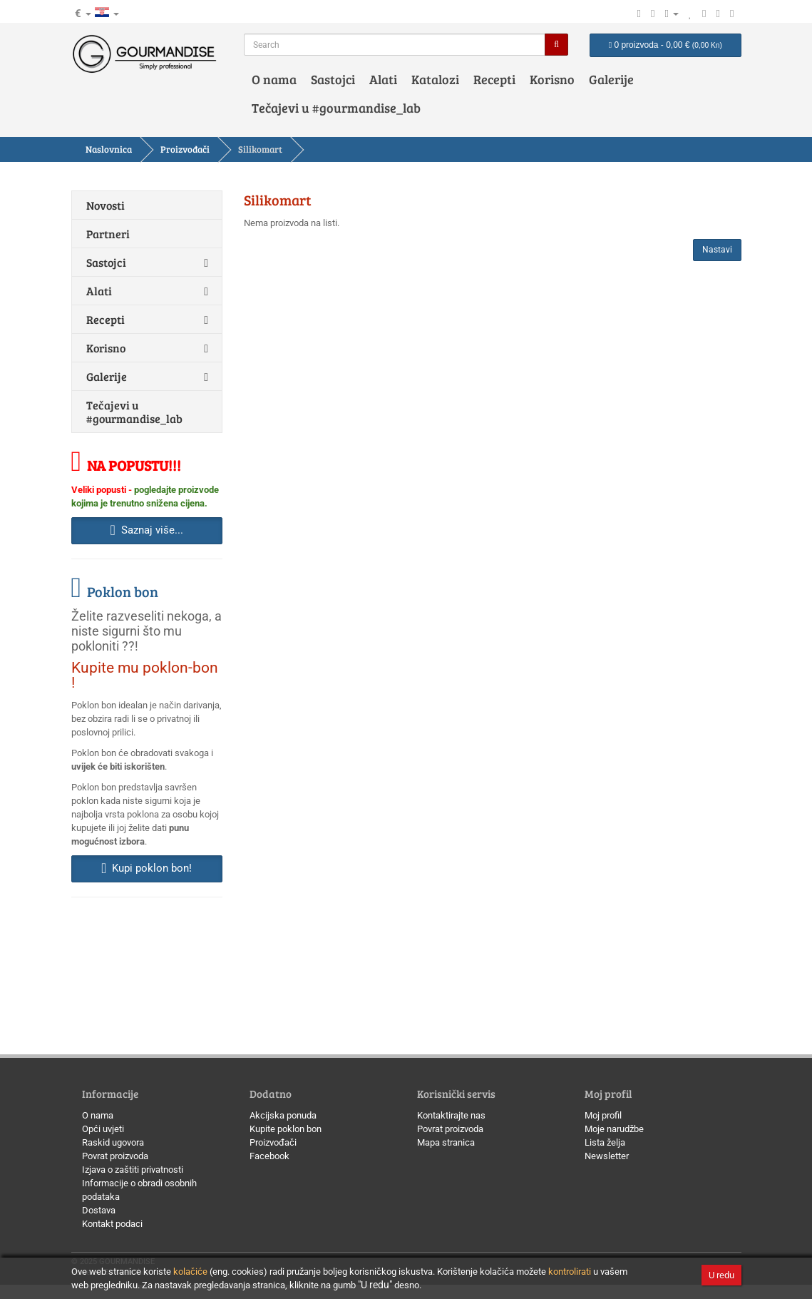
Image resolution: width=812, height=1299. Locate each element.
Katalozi (435, 79)
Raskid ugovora (113, 1142)
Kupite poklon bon (286, 1129)
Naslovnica (109, 149)
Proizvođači (185, 149)
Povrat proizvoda (115, 1156)
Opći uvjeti (103, 1129)
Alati (383, 79)
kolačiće (190, 1271)
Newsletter (607, 1156)
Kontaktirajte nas (451, 1115)
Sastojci (333, 79)
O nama (274, 79)
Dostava (98, 1210)
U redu (721, 1275)
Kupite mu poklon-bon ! (144, 675)
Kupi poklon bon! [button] (146, 868)
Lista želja (605, 1142)
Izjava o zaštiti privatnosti (132, 1169)
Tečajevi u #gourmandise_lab (336, 107)
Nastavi (717, 250)
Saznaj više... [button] (147, 530)
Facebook (269, 1156)
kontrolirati (569, 1271)
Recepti (494, 79)
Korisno (552, 79)
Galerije (611, 79)
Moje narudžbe (614, 1129)
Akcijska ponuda (283, 1115)
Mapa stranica (446, 1142)
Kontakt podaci (112, 1223)
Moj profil (603, 1115)
